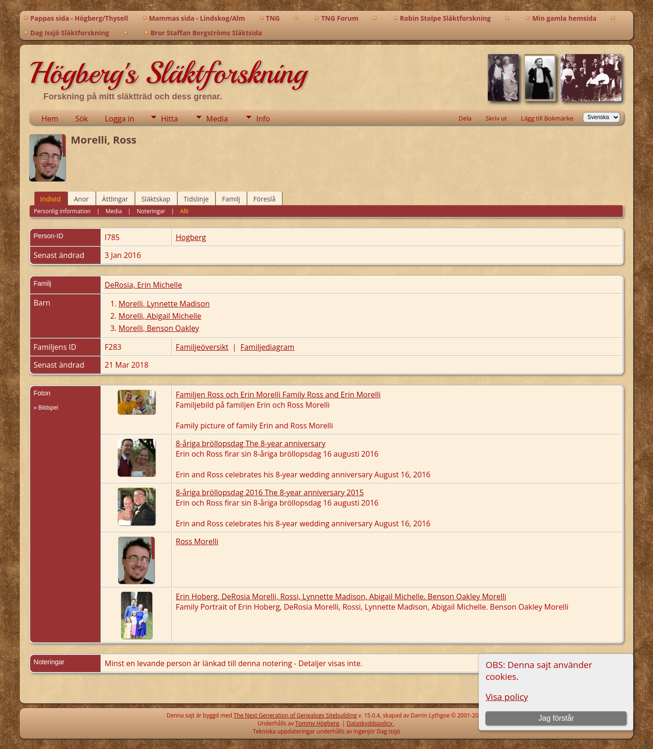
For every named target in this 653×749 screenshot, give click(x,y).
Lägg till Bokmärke (547, 118)
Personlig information (62, 211)
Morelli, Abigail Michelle (160, 316)
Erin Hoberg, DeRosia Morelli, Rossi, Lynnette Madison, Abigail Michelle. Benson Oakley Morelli (341, 596)
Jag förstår (556, 718)
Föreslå (264, 198)
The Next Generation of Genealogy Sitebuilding (295, 715)
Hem (49, 118)
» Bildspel (45, 407)
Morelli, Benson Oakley (159, 328)
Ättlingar (115, 198)
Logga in (119, 118)
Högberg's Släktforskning (167, 73)
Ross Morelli (197, 541)
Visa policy (506, 696)
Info (263, 118)
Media (217, 118)
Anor (81, 198)
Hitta (169, 118)
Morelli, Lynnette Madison (164, 303)
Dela (465, 118)
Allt (184, 211)
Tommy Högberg (317, 723)
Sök (81, 118)
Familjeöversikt (202, 347)
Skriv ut (496, 118)
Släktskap (155, 198)
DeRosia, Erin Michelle (143, 285)
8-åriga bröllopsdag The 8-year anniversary (250, 443)
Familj (231, 198)
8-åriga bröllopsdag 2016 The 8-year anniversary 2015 (269, 492)
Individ (50, 198)
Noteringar (151, 211)
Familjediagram (268, 347)
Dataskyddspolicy (370, 723)
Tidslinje (196, 198)
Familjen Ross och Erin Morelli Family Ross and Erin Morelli (278, 394)
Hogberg (191, 237)
